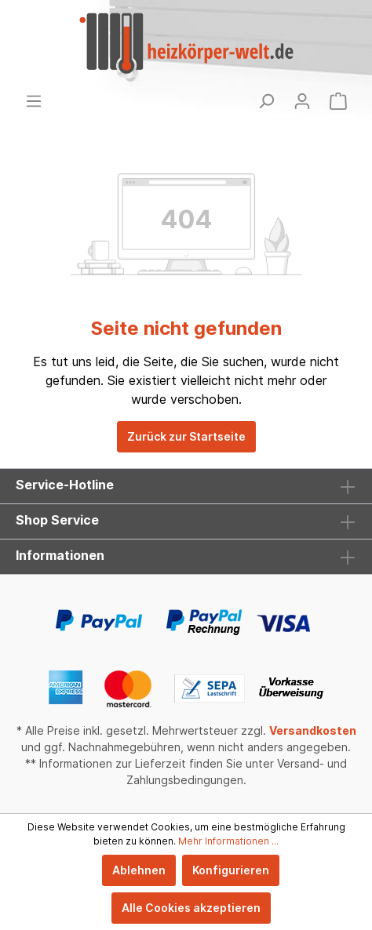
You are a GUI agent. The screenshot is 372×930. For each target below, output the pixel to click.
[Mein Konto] (302, 101)
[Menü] (34, 101)
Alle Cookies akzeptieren (191, 907)
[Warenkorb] (338, 101)
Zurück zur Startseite (186, 436)
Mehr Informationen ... (228, 841)
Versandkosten (312, 730)
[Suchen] (266, 101)
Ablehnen (139, 870)
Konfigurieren (230, 870)
